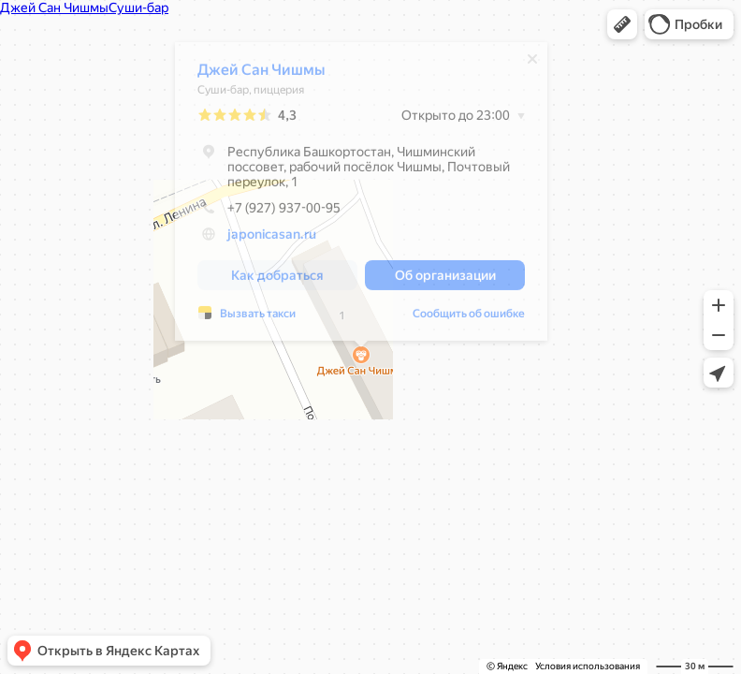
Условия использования (587, 666)
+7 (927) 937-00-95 (269, 212)
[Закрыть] (532, 63)
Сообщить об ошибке (469, 318)
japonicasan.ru (271, 238)
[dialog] (361, 196)
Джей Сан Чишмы (261, 74)
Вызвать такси (258, 318)
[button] (622, 24)
